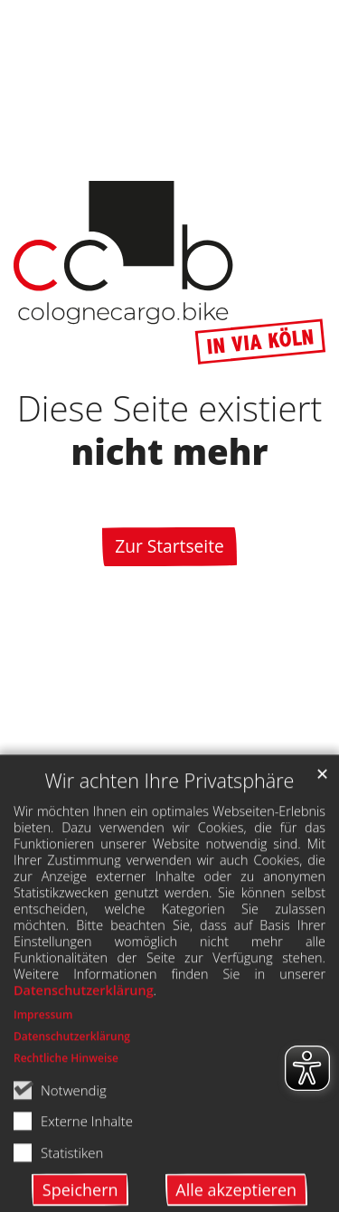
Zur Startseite (169, 546)
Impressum (43, 1058)
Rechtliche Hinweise (66, 1102)
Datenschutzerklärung (84, 1034)
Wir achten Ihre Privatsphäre (170, 824)
